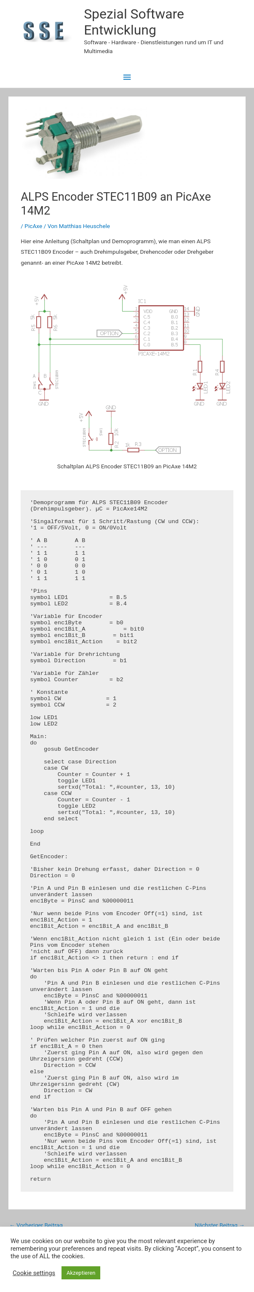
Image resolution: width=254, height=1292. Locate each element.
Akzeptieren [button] (81, 1273)
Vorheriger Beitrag (36, 1225)
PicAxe (33, 226)
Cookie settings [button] (34, 1273)
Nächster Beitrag (220, 1225)
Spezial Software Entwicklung (134, 22)
